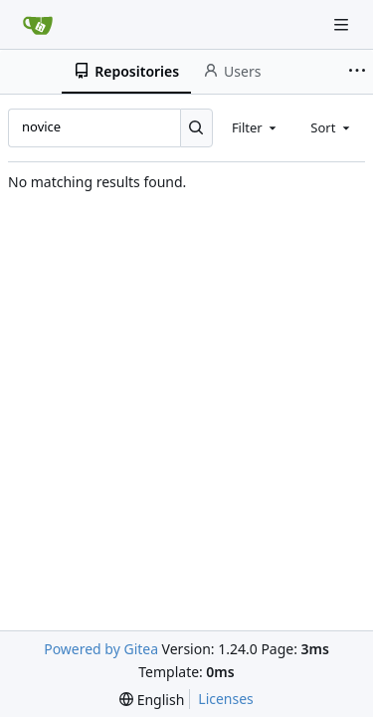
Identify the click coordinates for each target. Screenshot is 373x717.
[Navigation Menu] (343, 24)
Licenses (226, 698)
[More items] (357, 72)
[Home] (38, 25)
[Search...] (196, 127)
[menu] (151, 699)
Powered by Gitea (101, 648)
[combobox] (255, 127)
